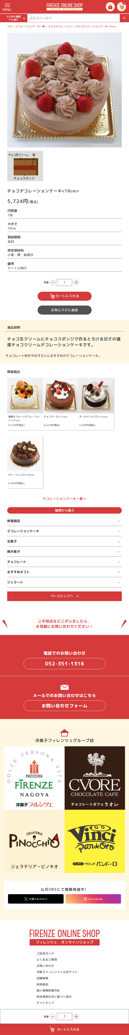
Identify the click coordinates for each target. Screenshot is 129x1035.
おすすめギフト (18, 572)
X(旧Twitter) (35, 899)
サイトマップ (45, 1003)
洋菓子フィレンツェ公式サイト (57, 972)
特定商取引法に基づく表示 (54, 996)
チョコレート (16, 562)
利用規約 (42, 984)
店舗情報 (42, 978)
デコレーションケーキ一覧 (30, 26)
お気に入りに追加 (64, 310)
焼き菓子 (13, 551)
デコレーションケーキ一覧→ (64, 499)
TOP (9, 26)
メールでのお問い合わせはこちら (65, 702)
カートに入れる (64, 296)
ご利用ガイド (45, 953)
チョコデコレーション (60, 26)
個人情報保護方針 (48, 990)
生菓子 (12, 541)
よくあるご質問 (47, 959)
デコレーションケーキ (23, 531)
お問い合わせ (45, 966)
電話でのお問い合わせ (65, 659)
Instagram (93, 899)
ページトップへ (64, 596)
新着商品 (13, 521)
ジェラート (15, 582)
